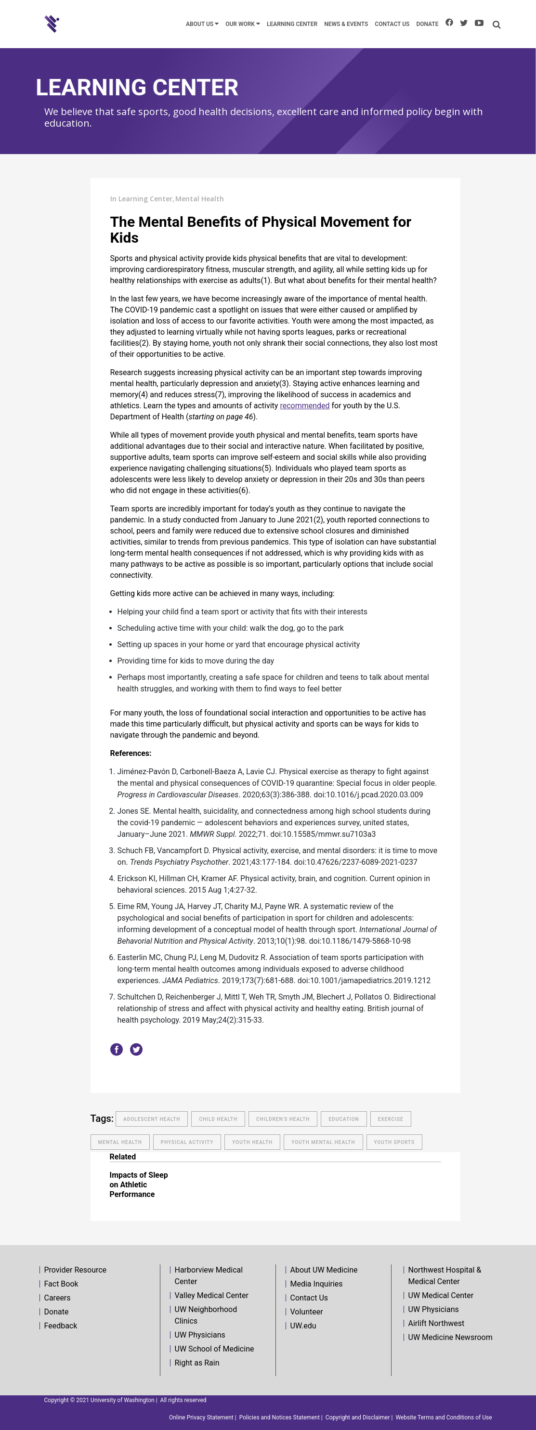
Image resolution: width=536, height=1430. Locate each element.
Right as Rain (197, 1362)
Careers (57, 1297)
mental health (120, 1142)
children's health (283, 1119)
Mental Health (199, 198)
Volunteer (306, 1311)
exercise (391, 1119)
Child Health (218, 1119)
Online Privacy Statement (201, 1417)
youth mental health (323, 1142)
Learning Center (145, 198)
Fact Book (61, 1283)
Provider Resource (75, 1269)
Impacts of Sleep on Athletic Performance (139, 1184)
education (343, 1119)
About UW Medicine (324, 1269)
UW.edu (303, 1325)
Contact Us (309, 1297)
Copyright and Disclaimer (358, 1417)
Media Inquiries (316, 1283)
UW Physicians (200, 1334)
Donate (56, 1311)
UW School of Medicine (214, 1348)
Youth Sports (394, 1142)
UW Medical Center (441, 1295)
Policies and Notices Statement (279, 1417)
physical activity (187, 1142)
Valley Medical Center (211, 1295)
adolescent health (151, 1119)
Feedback (61, 1325)
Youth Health (252, 1142)
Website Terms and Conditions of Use (443, 1417)
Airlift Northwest (436, 1323)
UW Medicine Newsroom (450, 1337)
